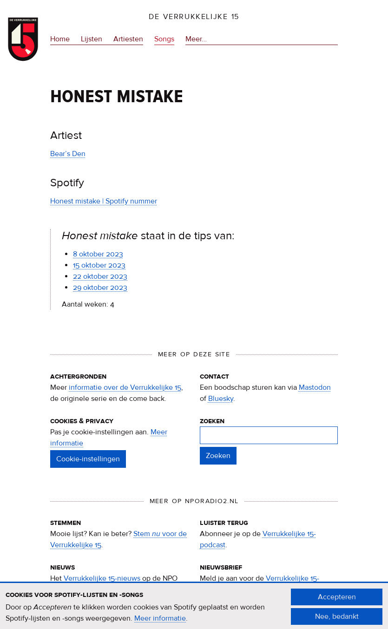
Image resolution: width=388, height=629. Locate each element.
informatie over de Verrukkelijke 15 (125, 387)
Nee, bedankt (337, 620)
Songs (164, 39)
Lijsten (91, 39)
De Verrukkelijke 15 (194, 16)
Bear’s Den (67, 153)
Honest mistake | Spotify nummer (103, 201)
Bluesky (220, 398)
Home (60, 39)
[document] (194, 610)
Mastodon (315, 387)
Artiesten (128, 39)
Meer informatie (160, 622)
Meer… (196, 39)
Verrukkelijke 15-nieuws (102, 578)
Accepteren (337, 600)
